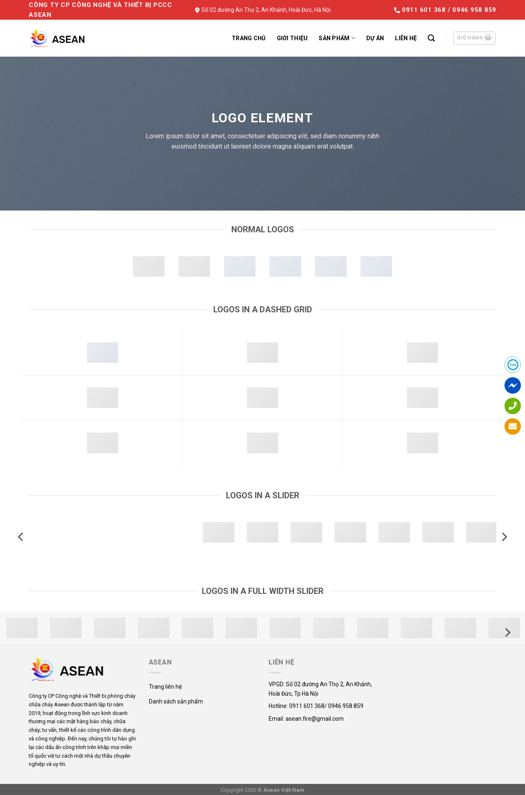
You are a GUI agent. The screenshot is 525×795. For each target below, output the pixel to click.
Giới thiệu (292, 38)
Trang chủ (249, 38)
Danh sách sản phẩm (176, 701)
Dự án (375, 38)
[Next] (503, 537)
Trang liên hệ (165, 686)
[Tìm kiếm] (431, 38)
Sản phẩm (337, 38)
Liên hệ (406, 38)
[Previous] (21, 537)
